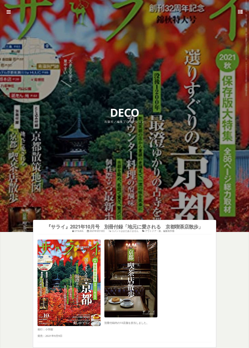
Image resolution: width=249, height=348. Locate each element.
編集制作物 (168, 230)
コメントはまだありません (125, 230)
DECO (124, 112)
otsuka (78, 230)
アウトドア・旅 (153, 230)
